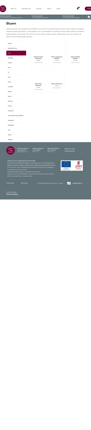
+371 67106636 (36, 17)
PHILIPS (10, 106)
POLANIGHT (11, 110)
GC (8, 72)
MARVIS (10, 91)
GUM (9, 77)
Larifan (9, 82)
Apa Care (10, 43)
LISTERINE (10, 86)
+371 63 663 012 (67, 17)
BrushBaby (10, 57)
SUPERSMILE (11, 125)
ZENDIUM (10, 139)
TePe (9, 130)
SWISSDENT (11, 120)
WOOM (9, 134)
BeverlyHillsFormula (12, 48)
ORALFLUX (10, 101)
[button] (39, 8)
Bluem (9, 53)
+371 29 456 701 (4, 17)
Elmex (9, 67)
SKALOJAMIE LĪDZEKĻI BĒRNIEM (15, 115)
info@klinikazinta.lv (70, 151)
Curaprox (10, 62)
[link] (79, 7)
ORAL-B (9, 96)
